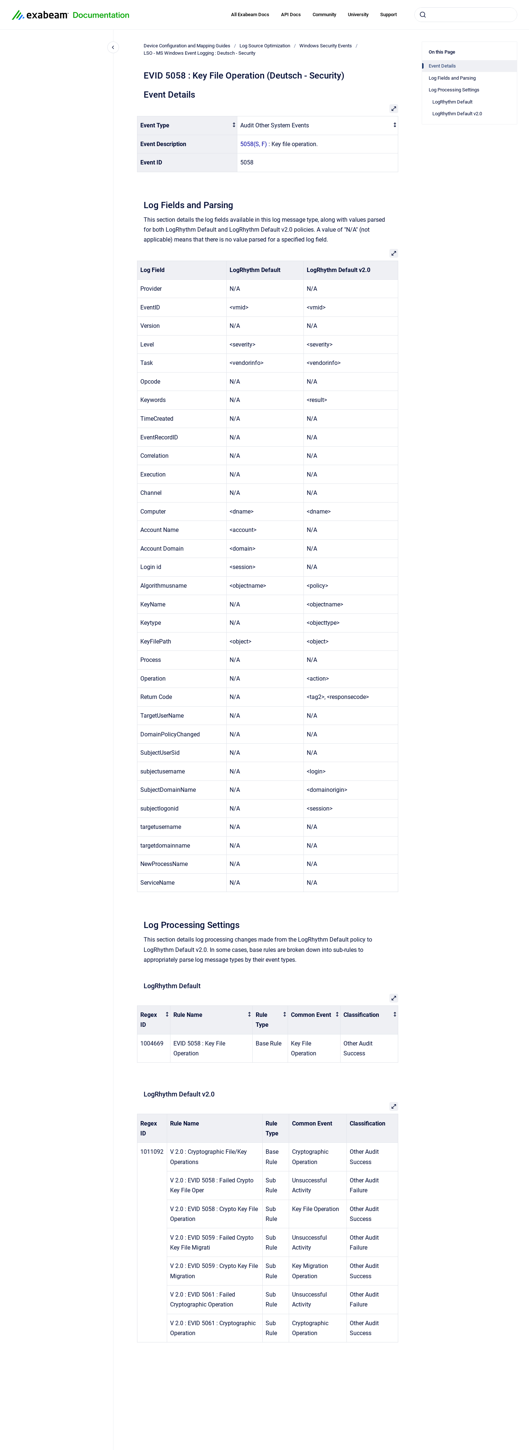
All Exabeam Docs (250, 14)
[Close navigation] (113, 47)
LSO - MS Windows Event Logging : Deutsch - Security (199, 53)
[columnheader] (187, 125)
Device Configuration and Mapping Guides (187, 45)
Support (388, 14)
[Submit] (423, 15)
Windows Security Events (325, 45)
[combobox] (466, 15)
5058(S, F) (253, 144)
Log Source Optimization (265, 45)
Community (324, 14)
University (358, 14)
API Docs (291, 14)
